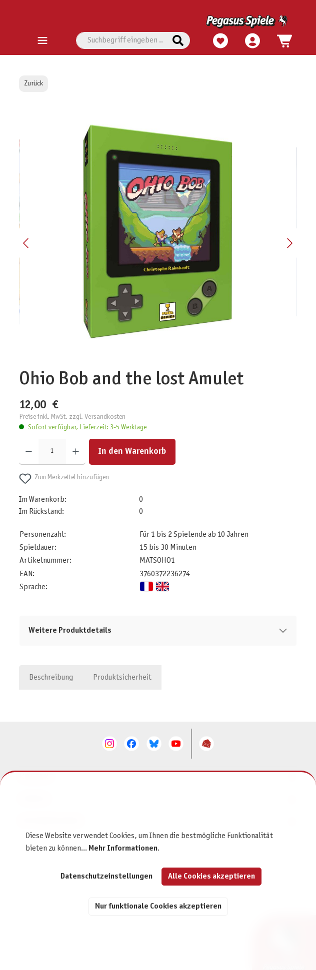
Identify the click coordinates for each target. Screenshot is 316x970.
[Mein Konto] (250, 39)
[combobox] (121, 40)
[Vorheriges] (26, 243)
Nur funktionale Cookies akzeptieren (158, 906)
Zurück (33, 83)
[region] (158, 243)
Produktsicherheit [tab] (122, 677)
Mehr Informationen (123, 848)
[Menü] (42, 41)
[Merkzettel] (218, 39)
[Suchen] (178, 40)
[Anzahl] (52, 452)
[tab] (51, 677)
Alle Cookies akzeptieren (211, 876)
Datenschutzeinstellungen (106, 876)
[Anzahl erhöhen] (76, 452)
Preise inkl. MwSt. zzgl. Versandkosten (72, 417)
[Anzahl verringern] (28, 452)
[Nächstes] (289, 243)
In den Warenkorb (132, 451)
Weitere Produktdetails (70, 630)
